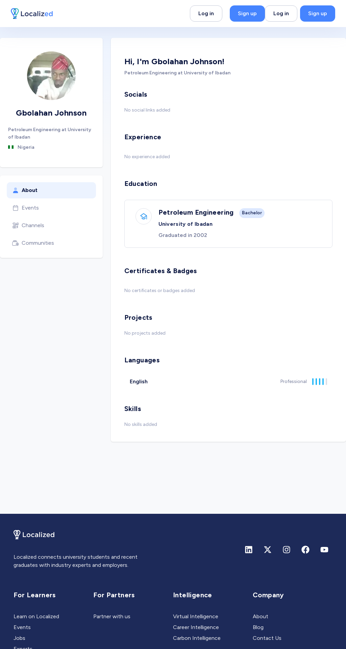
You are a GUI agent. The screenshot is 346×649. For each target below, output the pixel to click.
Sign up (247, 13)
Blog (258, 627)
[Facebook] (305, 550)
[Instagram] (286, 550)
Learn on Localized (36, 616)
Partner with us (111, 616)
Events (25, 208)
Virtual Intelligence (195, 616)
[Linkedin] (249, 550)
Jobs (19, 638)
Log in (206, 13)
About (25, 190)
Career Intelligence (196, 627)
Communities (33, 243)
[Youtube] (324, 550)
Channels (28, 225)
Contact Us (267, 638)
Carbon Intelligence (197, 638)
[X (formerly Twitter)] (268, 550)
